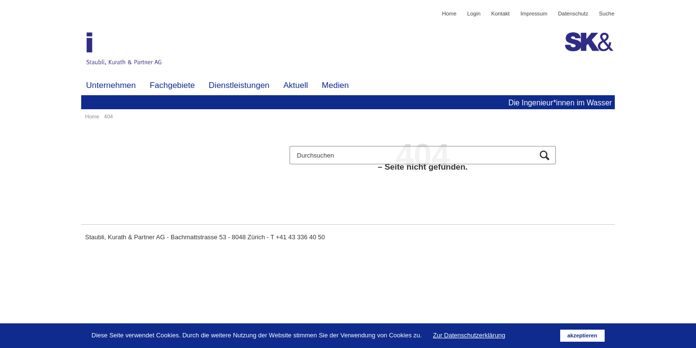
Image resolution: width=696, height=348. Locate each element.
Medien (335, 85)
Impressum (534, 13)
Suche (606, 13)
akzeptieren (582, 335)
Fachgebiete (172, 85)
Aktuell (295, 85)
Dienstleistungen (239, 85)
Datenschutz (573, 13)
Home (449, 13)
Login (474, 13)
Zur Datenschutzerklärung (469, 335)
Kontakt (500, 13)
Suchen (545, 156)
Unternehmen (111, 85)
